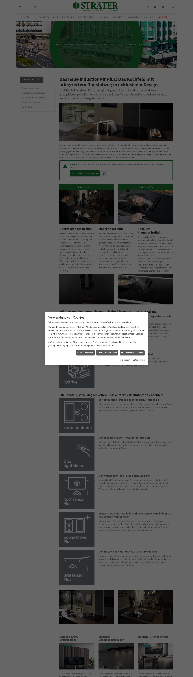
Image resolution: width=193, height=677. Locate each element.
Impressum (125, 359)
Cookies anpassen (85, 352)
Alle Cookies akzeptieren (132, 352)
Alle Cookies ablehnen (107, 352)
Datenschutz (139, 359)
